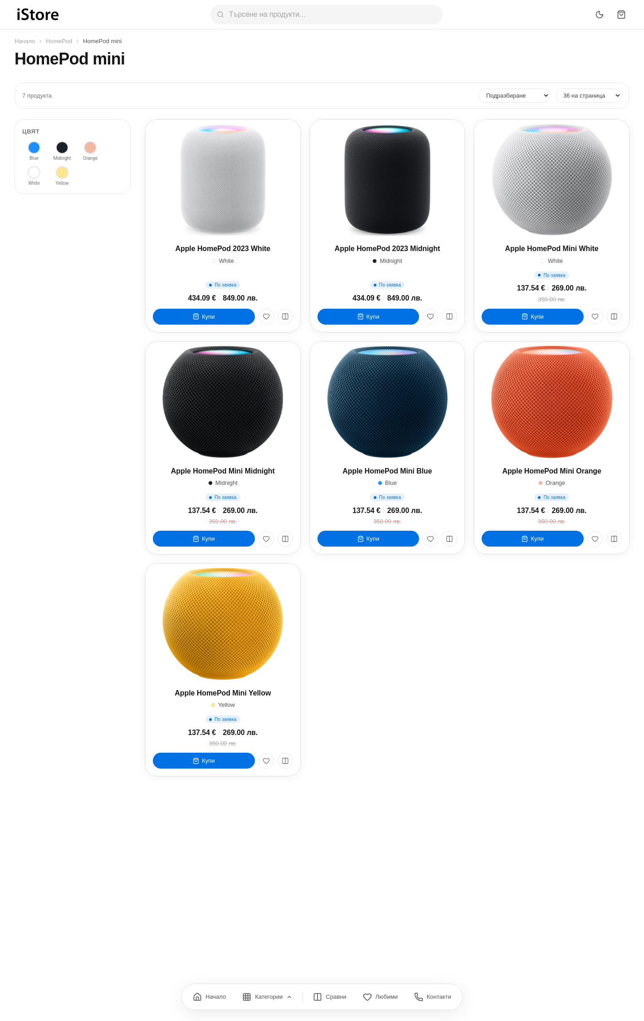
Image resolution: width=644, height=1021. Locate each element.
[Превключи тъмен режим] (599, 14)
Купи (204, 316)
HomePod (59, 41)
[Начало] (209, 997)
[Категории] (267, 997)
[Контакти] (433, 997)
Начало (25, 41)
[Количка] (621, 14)
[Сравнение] (329, 997)
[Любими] (266, 316)
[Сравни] (285, 316)
